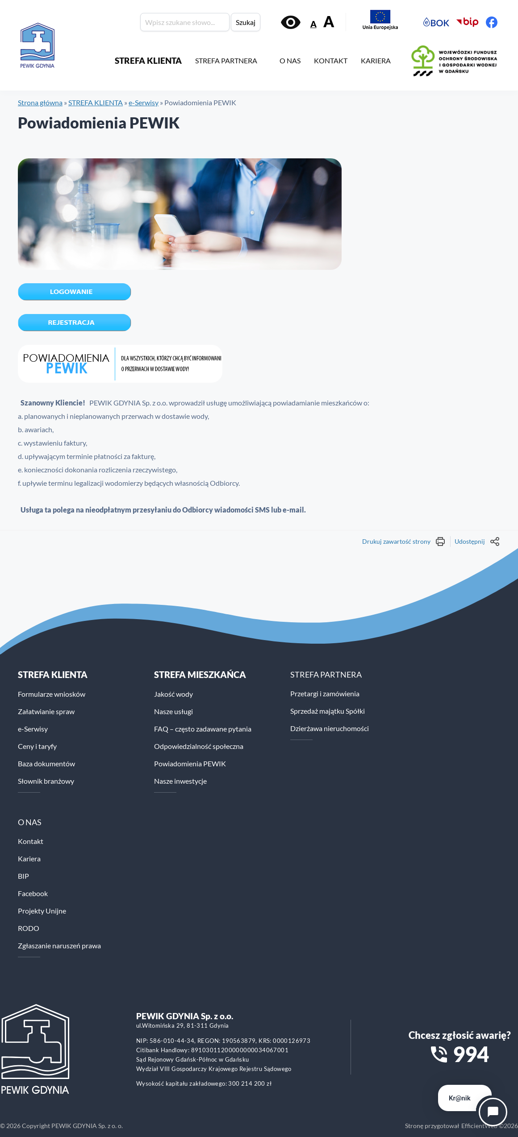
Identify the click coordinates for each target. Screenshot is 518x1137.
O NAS (290, 60)
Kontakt (30, 841)
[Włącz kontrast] (290, 22)
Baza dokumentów (46, 763)
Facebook (33, 893)
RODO (28, 928)
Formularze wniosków (51, 694)
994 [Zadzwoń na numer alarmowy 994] (471, 1054)
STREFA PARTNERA (226, 60)
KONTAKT (330, 60)
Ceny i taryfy (37, 746)
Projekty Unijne (42, 910)
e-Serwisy (144, 102)
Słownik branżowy (46, 781)
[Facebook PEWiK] (491, 22)
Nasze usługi (173, 711)
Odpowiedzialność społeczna (198, 746)
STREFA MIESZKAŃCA (200, 674)
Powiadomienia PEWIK (190, 763)
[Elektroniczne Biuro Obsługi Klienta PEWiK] (436, 22)
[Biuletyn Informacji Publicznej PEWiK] (467, 22)
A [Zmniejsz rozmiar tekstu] (313, 24)
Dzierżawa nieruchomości (329, 728)
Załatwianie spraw (46, 711)
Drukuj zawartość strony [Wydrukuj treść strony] (404, 541)
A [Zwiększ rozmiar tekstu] (328, 21)
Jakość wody (173, 694)
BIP (23, 876)
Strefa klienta (53, 674)
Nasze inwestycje (180, 781)
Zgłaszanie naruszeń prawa (59, 945)
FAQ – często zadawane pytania (202, 728)
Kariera (29, 858)
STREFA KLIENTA (148, 60)
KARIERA (376, 60)
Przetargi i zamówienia (324, 693)
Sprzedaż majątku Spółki (327, 711)
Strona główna (40, 102)
